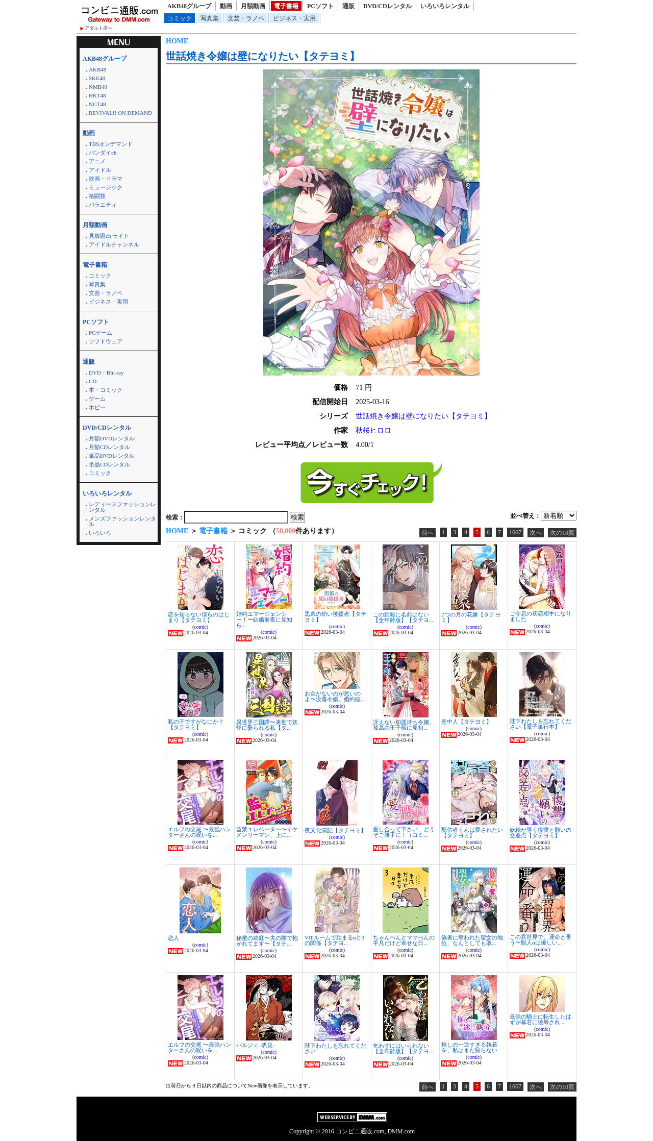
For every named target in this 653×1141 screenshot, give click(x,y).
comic (200, 627)
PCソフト (320, 6)
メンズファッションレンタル (122, 521)
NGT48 (97, 104)
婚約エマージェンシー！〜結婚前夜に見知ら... (264, 619)
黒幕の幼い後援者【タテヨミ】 (335, 617)
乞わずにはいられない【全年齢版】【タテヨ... (403, 1048)
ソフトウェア (105, 341)
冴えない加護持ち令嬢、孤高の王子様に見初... (404, 725)
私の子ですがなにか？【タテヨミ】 (196, 724)
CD (92, 381)
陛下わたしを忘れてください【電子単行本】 (540, 724)
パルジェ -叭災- (255, 1045)
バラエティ (103, 205)
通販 (348, 6)
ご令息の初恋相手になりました (540, 616)
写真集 (209, 18)
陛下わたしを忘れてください (335, 1048)
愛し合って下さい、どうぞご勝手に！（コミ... (404, 832)
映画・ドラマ (105, 179)
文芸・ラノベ (246, 18)
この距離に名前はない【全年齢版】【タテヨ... (403, 617)
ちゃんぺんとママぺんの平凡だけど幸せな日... (404, 940)
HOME (177, 41)
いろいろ (100, 533)
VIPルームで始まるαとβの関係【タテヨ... (334, 940)
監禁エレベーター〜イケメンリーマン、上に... (267, 832)
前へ (427, 532)
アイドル (100, 170)
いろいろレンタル (444, 6)
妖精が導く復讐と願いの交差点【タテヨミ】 (540, 832)
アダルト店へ (98, 28)
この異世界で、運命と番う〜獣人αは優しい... (540, 940)
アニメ (97, 161)
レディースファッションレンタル (122, 507)
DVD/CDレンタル (387, 6)
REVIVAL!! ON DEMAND (120, 113)
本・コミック (105, 390)
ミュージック (105, 187)
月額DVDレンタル (112, 438)
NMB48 (98, 87)
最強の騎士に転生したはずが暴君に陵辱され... (540, 1019)
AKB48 (97, 69)
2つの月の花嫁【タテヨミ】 (470, 617)
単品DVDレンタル (112, 456)
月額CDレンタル (109, 447)
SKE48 (97, 78)
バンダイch (102, 153)
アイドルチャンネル (114, 244)
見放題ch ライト (109, 236)
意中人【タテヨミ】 (466, 721)
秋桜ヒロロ (373, 430)
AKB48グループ (189, 6)
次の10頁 (562, 532)
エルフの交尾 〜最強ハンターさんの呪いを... (199, 832)
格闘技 (97, 196)
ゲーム (97, 398)
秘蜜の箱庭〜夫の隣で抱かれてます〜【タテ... (267, 941)
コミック (179, 18)
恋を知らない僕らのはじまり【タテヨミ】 (199, 617)
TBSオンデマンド (111, 144)
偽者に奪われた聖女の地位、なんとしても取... (472, 940)
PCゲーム (100, 333)
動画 (226, 6)
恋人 (173, 938)
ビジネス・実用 (294, 18)
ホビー (97, 407)
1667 (515, 532)
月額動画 (253, 6)
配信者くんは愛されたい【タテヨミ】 (472, 832)
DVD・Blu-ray (106, 372)
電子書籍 (286, 6)
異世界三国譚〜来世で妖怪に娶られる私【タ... (267, 725)
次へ (536, 532)
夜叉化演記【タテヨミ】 (335, 830)
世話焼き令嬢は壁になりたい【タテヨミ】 (263, 56)
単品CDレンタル (109, 464)
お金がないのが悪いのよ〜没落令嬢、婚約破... (335, 696)
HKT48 (97, 95)
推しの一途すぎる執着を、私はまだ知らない (469, 1047)
